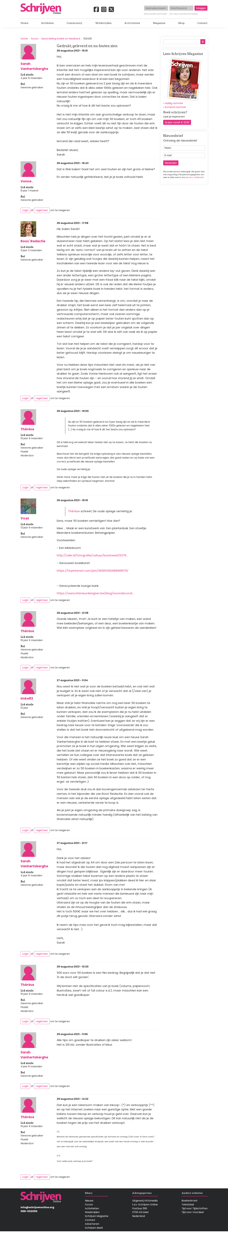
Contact (202, 23)
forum (34, 38)
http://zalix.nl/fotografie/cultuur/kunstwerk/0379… (92, 555)
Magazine (159, 23)
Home (24, 23)
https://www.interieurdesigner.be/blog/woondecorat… (95, 593)
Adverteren (92, 1224)
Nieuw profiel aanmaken (155, 14)
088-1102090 (29, 1211)
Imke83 (27, 698)
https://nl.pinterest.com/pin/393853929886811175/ (92, 571)
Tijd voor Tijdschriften (195, 1208)
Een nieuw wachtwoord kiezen (184, 14)
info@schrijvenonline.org (37, 1207)
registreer (42, 210)
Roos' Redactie (33, 241)
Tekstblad (188, 1204)
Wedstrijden (103, 23)
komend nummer (175, 107)
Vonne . (27, 181)
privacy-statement (195, 177)
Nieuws (89, 1200)
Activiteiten (132, 23)
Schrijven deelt (94, 1228)
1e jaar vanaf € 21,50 (177, 122)
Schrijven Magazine (96, 1216)
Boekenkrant (189, 1200)
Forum (89, 1204)
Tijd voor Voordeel (193, 1212)
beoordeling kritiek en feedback (60, 38)
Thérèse (27, 429)
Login (25, 210)
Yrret (25, 518)
